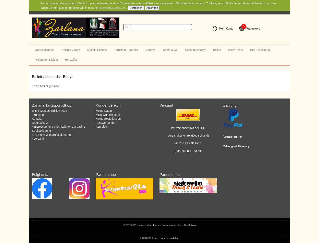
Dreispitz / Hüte (70, 49)
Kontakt (37, 118)
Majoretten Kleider (46, 59)
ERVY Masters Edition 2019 (49, 110)
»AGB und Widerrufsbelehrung (51, 134)
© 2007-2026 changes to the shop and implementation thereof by (159, 225)
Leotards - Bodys (59, 77)
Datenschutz (40, 122)
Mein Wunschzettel (108, 114)
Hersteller (71, 59)
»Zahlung (38, 114)
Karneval (150, 49)
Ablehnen (152, 7)
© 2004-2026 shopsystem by (159, 238)
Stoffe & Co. (170, 49)
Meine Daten (104, 110)
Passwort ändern (106, 122)
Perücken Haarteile (126, 49)
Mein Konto (226, 28)
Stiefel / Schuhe (97, 49)
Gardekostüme (44, 49)
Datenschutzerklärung (112, 7)
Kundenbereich (108, 105)
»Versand (38, 138)
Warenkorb (253, 28)
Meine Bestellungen (108, 118)
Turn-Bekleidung (260, 49)
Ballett (217, 49)
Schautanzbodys (195, 49)
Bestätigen (136, 7)
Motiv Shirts (235, 49)
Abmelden (102, 126)
